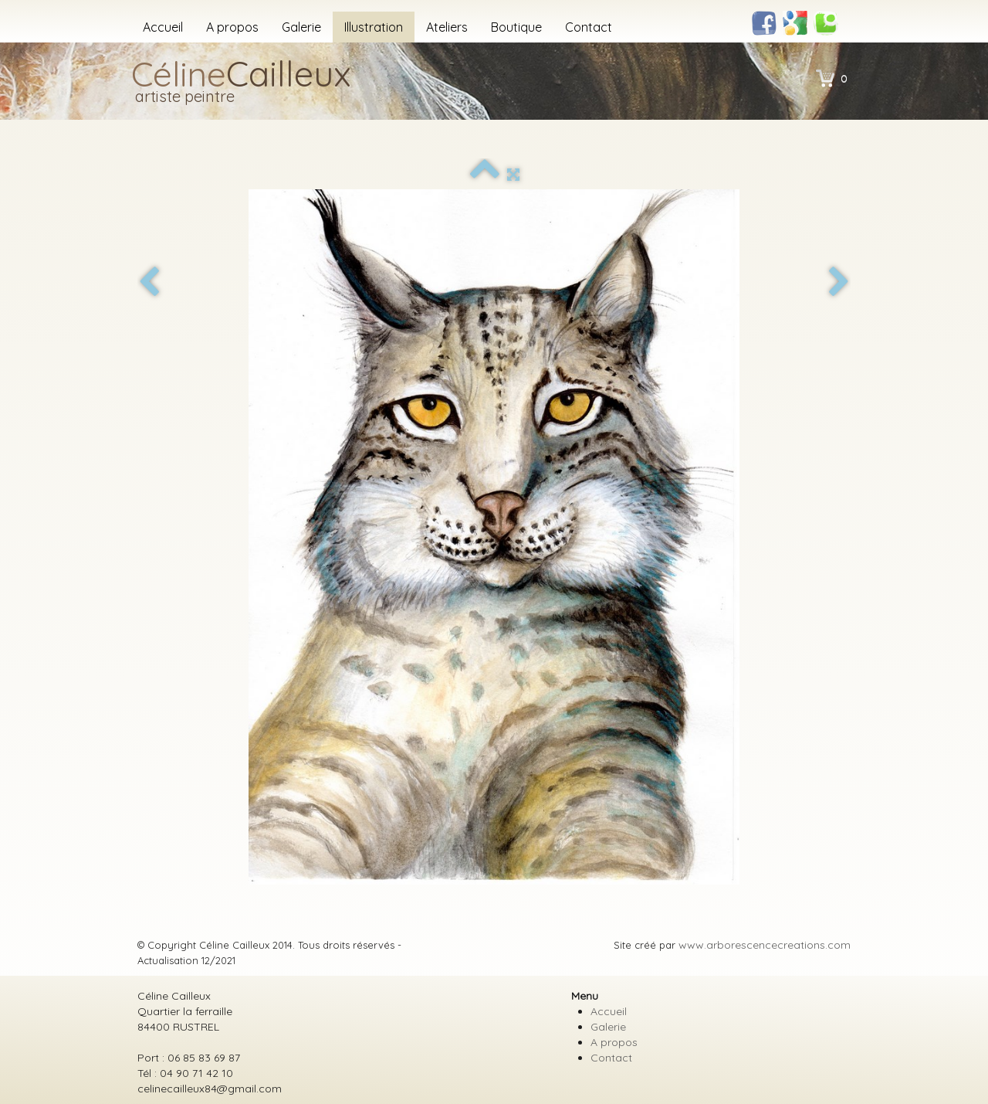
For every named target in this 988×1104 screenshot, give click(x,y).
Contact (588, 27)
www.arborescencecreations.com (764, 945)
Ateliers (447, 27)
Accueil (163, 27)
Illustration (373, 27)
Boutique (516, 27)
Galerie (301, 27)
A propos (232, 27)
